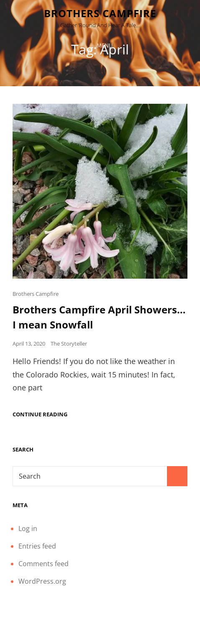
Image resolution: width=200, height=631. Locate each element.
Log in (27, 528)
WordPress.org (42, 581)
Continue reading (40, 414)
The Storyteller (69, 343)
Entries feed (37, 546)
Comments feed (43, 563)
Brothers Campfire (100, 13)
